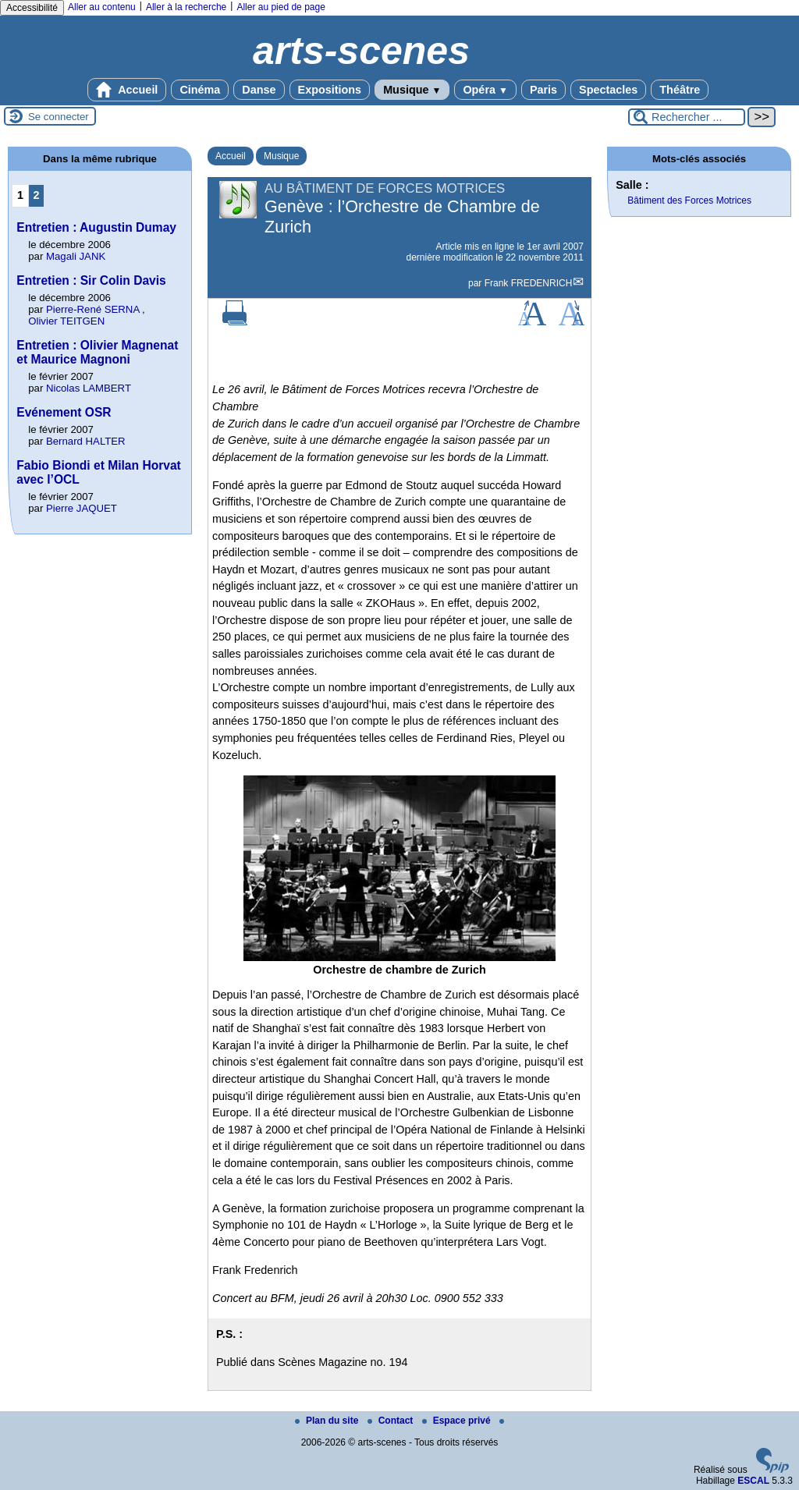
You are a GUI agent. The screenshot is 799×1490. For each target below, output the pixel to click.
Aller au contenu (102, 7)
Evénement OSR (63, 412)
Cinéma (199, 89)
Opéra (485, 89)
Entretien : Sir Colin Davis (91, 280)
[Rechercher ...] (686, 117)
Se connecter (58, 116)
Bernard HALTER (86, 441)
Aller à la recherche (186, 7)
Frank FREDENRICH (529, 283)
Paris (543, 89)
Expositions (330, 89)
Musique (412, 89)
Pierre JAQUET (81, 508)
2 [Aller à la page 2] (37, 195)
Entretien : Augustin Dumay (96, 227)
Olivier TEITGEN (66, 321)
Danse (258, 89)
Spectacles (608, 89)
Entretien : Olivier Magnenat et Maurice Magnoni (97, 352)
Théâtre (679, 89)
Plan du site (328, 1420)
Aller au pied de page (280, 7)
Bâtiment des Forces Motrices (689, 200)
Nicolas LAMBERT (88, 388)
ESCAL (753, 1480)
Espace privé (457, 1420)
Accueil (127, 90)
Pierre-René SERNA (92, 309)
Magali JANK (75, 256)
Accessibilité (32, 7)
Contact (392, 1420)
